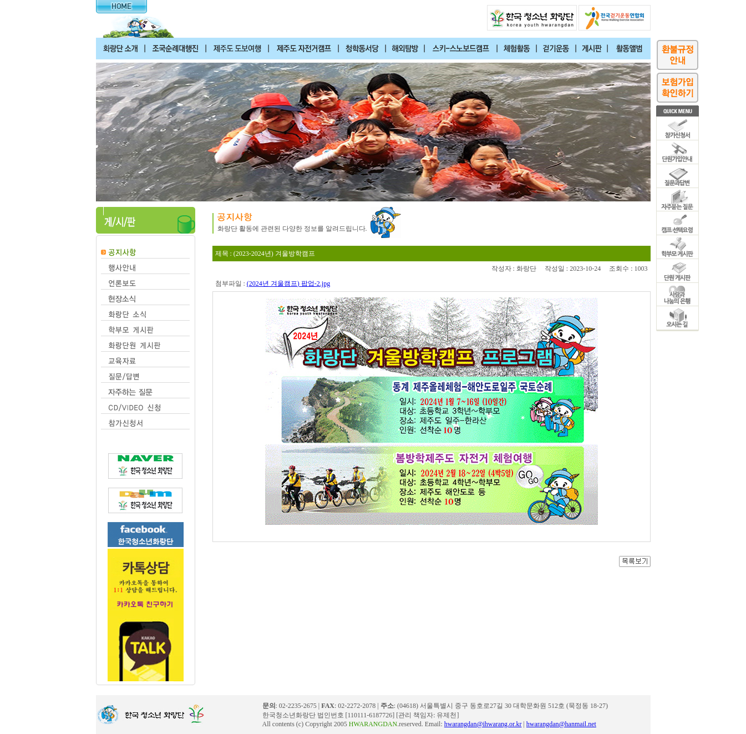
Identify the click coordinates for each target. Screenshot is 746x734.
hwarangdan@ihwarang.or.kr (483, 724)
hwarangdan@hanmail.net (561, 724)
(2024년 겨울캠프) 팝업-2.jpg (288, 283)
